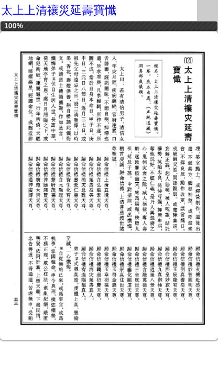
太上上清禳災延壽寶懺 (58, 10)
